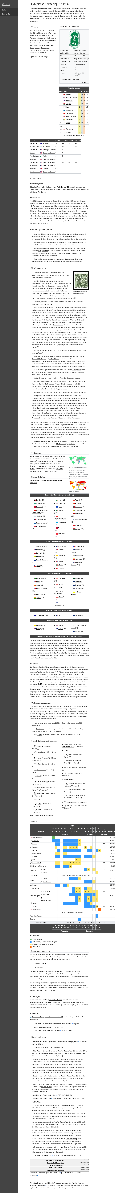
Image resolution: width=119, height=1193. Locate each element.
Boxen (38, 752)
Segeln (39, 735)
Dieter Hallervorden (54, 1002)
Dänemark (39, 507)
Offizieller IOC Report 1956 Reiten (44, 1095)
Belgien (38, 500)
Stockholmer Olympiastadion (65, 444)
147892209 (33, 1175)
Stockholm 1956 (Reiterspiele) (70, 79)
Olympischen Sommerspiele (63, 13)
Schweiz (68, 132)
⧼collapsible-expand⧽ (85, 1159)
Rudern (69, 767)
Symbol (42, 206)
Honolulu (48, 293)
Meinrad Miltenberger (39, 359)
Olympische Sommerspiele (55, 1160)
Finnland (39, 516)
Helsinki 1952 (82, 716)
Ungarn (68, 104)
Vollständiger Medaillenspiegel (74, 135)
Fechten (39, 758)
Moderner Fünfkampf (43, 793)
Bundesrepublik (35, 645)
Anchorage (63, 291)
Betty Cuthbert (43, 251)
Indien (39, 598)
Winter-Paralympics (55, 1167)
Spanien (41, 667)
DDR (45, 645)
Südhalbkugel (38, 277)
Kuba (60, 561)
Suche (4, 10)
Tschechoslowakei (81, 519)
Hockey (38, 776)
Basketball (39, 746)
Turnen (69, 805)
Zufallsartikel (6, 14)
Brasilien (39, 556)
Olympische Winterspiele (55, 1163)
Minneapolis (45, 48)
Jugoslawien (59, 518)
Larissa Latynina (69, 236)
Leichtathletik (42, 723)
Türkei (77, 525)
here (71, 1185)
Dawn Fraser (70, 253)
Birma (38, 582)
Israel (60, 507)
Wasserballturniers (38, 405)
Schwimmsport (69, 779)
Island (60, 503)
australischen (74, 11)
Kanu (38, 781)
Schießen (70, 773)
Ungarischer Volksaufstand (78, 669)
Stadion (34, 208)
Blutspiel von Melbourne (54, 400)
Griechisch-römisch (74, 760)
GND (50, 1173)
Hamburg (61, 288)
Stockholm (74, 18)
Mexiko (45, 156)
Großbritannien (71, 116)
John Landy (77, 61)
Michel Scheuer (54, 359)
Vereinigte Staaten (72, 97)
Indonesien (62, 578)
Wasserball (72, 789)
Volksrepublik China (61, 384)
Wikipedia (50, 1183)
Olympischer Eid (65, 61)
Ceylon (38, 585)
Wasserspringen (73, 795)
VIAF (78, 1173)
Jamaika (61, 546)
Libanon (39, 689)
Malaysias (59, 469)
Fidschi (39, 466)
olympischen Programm (47, 990)
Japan (68, 123)
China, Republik (41, 588)
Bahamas (39, 550)
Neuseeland (79, 615)
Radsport (37, 799)
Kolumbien (62, 555)
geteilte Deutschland (45, 640)
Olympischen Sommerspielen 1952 (53, 954)
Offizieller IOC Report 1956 (43, 1027)
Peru (60, 568)
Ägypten (33, 689)
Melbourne (33, 13)
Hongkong (39, 594)
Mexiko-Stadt (34, 45)
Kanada (45, 169)
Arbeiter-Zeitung (63, 1051)
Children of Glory (47, 432)
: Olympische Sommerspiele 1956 (47, 1017)
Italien (68, 107)
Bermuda (39, 553)
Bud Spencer (76, 370)
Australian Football (40, 964)
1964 (38, 643)
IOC (34, 33)
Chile (38, 566)
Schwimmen (40, 729)
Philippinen (78, 582)
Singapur (78, 585)
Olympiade (75, 8)
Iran (59, 584)
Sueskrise (72, 689)
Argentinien (46, 146)
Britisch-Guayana (42, 560)
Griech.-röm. (47, 882)
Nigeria (60, 629)
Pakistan (78, 578)
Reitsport (35, 875)
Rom (50, 33)
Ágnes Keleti (71, 234)
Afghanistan (40, 578)
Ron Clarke (41, 192)
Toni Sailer (69, 344)
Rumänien (69, 119)
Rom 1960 (84, 82)
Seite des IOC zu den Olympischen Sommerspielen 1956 (52, 1024)
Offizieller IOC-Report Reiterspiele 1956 (47, 1030)
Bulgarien (39, 503)
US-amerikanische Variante (58, 976)
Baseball (39, 967)
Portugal (78, 503)
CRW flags (37, 1102)
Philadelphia (34, 50)
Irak (44, 689)
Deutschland (70, 113)
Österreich (69, 129)
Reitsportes (66, 446)
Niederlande (49, 667)
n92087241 (70, 1173)
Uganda (35, 471)
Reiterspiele (34, 18)
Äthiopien (33, 466)
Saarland (73, 645)
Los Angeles (49, 45)
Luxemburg (62, 522)
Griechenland (40, 523)
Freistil (70, 754)
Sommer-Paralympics (55, 1165)
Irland (60, 500)
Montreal (33, 169)
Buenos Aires (51, 40)
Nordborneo (58, 605)
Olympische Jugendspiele (55, 1170)
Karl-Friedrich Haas (46, 304)
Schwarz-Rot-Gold (65, 648)
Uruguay (78, 555)
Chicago (37, 48)
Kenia (44, 466)
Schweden (69, 110)
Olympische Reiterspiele (74, 875)
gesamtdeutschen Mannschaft (56, 643)
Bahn (39, 804)
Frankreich (39, 519)
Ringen (66, 750)
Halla (54, 261)
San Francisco (46, 50)
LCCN (64, 1173)
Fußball (38, 764)
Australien (84, 50)
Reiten (66, 744)
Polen (77, 500)
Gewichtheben (41, 770)
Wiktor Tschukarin (77, 242)
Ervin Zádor (71, 427)
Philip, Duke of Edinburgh (81, 59)
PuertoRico (79, 546)
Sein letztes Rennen (55, 1000)
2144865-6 (56, 1173)
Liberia (49, 466)
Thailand (78, 588)
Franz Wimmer (58, 325)
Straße (40, 809)
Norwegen (61, 528)
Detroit (32, 48)
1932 (71, 976)
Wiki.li (6, 4)
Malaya (54, 466)
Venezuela (78, 559)
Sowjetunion (70, 94)
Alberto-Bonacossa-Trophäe (47, 658)
